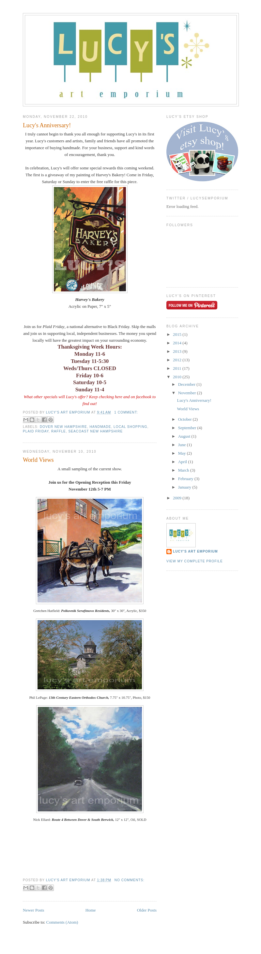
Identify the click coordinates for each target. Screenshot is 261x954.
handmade (100, 427)
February (186, 478)
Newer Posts (33, 910)
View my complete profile (194, 561)
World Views (38, 460)
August (185, 436)
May (182, 453)
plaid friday (36, 431)
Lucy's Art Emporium (195, 551)
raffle (58, 431)
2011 (177, 368)
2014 (177, 342)
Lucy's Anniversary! (47, 125)
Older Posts (147, 910)
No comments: (130, 880)
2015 (177, 334)
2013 (177, 351)
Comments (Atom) (62, 922)
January (185, 487)
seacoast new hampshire (96, 431)
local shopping (130, 427)
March (184, 470)
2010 (177, 376)
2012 (177, 359)
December (187, 384)
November (187, 392)
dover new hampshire (63, 427)
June (182, 444)
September (187, 427)
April (183, 461)
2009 (177, 497)
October (185, 419)
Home (90, 910)
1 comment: (126, 412)
